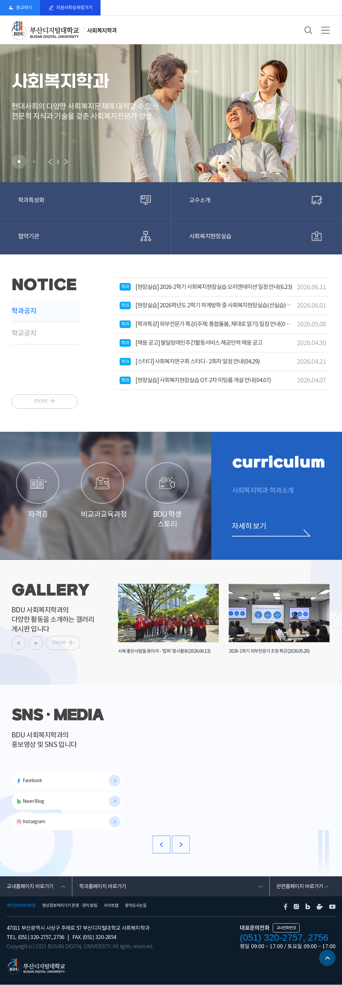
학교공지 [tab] (23, 333)
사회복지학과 (102, 30)
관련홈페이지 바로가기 (299, 886)
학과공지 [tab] (23, 310)
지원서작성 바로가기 (75, 8)
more (41, 400)
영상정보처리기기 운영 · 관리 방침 (69, 905)
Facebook (32, 780)
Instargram (34, 822)
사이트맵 (111, 905)
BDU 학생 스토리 (167, 495)
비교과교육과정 (103, 490)
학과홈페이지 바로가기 (102, 886)
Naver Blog (33, 801)
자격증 (38, 490)
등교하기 (24, 8)
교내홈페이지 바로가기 (30, 886)
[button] (19, 161)
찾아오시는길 (136, 905)
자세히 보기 (249, 525)
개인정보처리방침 (21, 905)
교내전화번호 (286, 928)
